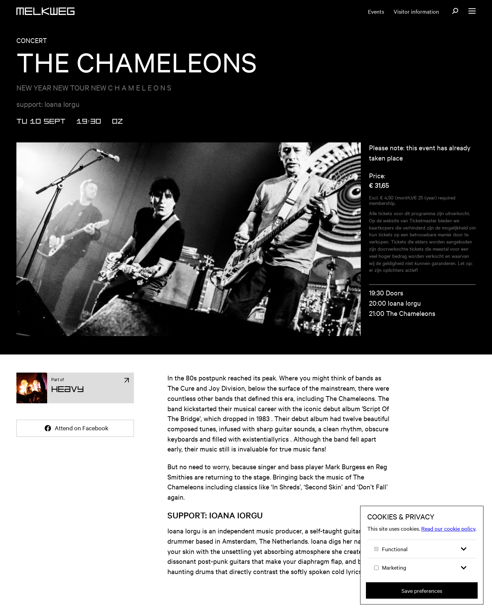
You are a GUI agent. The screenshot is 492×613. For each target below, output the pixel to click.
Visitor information (416, 11)
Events (376, 11)
